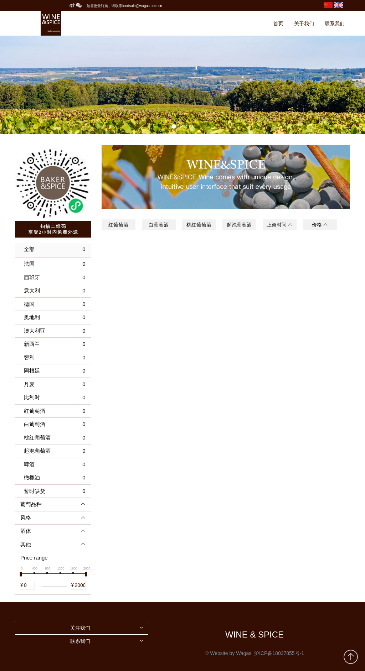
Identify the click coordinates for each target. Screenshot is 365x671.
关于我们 (304, 23)
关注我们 (80, 628)
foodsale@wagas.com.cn (142, 6)
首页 (278, 23)
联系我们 (335, 23)
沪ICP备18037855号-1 (279, 653)
